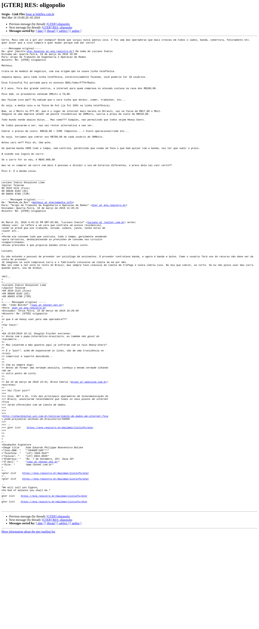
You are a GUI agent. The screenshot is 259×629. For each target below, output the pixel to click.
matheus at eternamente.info (53, 235)
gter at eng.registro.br (109, 238)
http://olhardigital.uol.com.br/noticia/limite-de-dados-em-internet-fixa (55, 492)
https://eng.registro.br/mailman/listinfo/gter (60, 505)
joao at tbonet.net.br (46, 358)
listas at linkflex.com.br (40, 14)
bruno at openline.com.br (89, 450)
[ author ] (75, 30)
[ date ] (40, 30)
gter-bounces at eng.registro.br (50, 54)
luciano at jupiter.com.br (105, 259)
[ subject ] (63, 30)
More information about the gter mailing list (28, 625)
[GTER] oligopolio (58, 24)
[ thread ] (50, 30)
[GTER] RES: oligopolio (57, 27)
